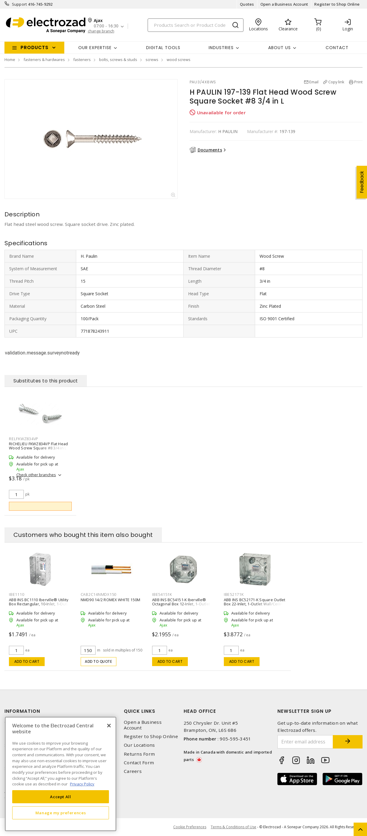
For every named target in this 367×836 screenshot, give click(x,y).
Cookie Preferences (189, 827)
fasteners (82, 59)
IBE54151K (162, 594)
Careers (133, 771)
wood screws (178, 59)
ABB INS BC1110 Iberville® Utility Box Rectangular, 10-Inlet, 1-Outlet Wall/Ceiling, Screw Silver (40, 603)
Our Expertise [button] (95, 48)
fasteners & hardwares (44, 59)
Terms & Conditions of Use (233, 826)
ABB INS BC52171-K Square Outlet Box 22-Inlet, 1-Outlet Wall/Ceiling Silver (254, 603)
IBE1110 (16, 594)
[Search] (195, 25)
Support (19, 4)
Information (22, 711)
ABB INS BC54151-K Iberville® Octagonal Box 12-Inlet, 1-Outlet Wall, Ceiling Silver (181, 603)
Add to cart (27, 661)
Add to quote (98, 661)
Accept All (60, 796)
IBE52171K (234, 594)
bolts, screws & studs (118, 59)
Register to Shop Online (337, 4)
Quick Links (139, 711)
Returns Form (139, 754)
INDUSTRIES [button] (221, 48)
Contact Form (139, 762)
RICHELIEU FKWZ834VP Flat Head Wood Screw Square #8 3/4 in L (38, 446)
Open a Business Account (284, 4)
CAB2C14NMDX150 (99, 594)
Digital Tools (163, 48)
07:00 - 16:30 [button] (106, 26)
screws (152, 59)
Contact (337, 48)
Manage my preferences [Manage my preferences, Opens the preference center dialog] (60, 812)
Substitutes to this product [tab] (45, 381)
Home (9, 59)
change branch (101, 31)
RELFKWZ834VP (23, 438)
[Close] (108, 725)
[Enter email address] (305, 742)
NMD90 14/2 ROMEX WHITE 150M (110, 599)
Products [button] (35, 47)
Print (358, 82)
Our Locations (139, 745)
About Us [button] (279, 48)
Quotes (247, 4)
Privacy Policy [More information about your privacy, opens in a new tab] (82, 784)
